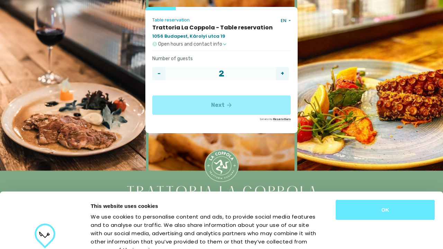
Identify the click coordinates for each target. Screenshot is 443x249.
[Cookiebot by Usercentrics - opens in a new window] (45, 235)
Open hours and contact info (189, 44)
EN (284, 20)
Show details (363, 235)
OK (385, 159)
